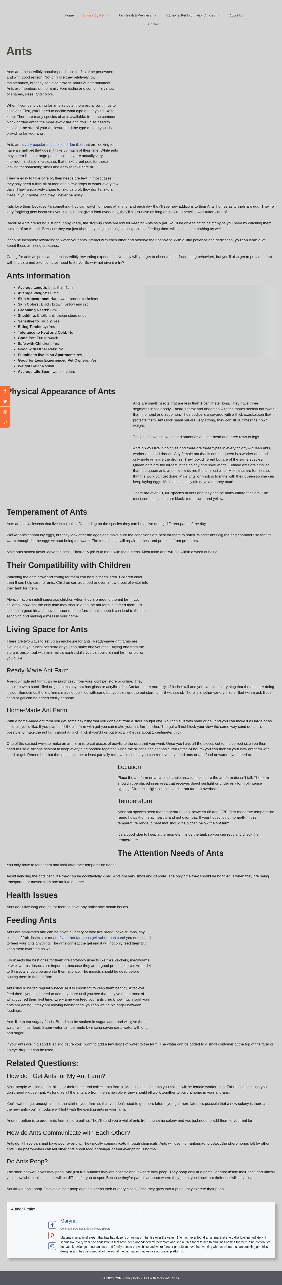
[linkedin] (5, 422)
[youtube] (5, 412)
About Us (236, 15)
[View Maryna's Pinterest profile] (52, 1235)
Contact (154, 24)
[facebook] (5, 391)
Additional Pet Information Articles (195, 15)
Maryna (68, 1221)
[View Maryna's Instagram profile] (52, 1246)
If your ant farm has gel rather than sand (91, 938)
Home (69, 15)
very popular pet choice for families (54, 145)
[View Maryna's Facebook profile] (52, 1225)
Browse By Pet (98, 15)
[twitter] (5, 401)
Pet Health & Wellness (140, 15)
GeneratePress (168, 1278)
